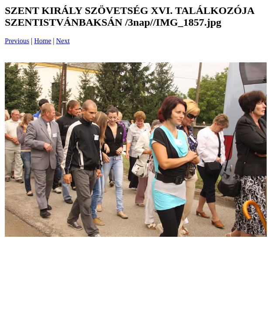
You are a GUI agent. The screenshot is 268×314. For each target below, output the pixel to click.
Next (63, 40)
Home (42, 40)
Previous (17, 40)
